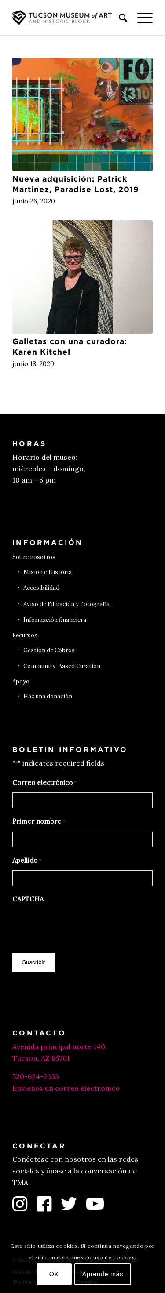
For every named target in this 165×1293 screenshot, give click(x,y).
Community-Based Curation (61, 666)
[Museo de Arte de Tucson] (68, 17)
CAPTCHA (28, 899)
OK (54, 1274)
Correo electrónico (44, 783)
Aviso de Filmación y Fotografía (66, 604)
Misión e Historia (47, 572)
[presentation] (79, 926)
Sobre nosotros (33, 557)
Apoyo (20, 681)
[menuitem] (119, 17)
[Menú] (140, 17)
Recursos (24, 635)
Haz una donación (47, 696)
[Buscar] (119, 17)
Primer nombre (39, 822)
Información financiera (54, 620)
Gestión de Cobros (49, 650)
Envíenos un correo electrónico (66, 1088)
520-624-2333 (35, 1076)
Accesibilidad (41, 588)
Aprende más (103, 1274)
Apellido (27, 861)
